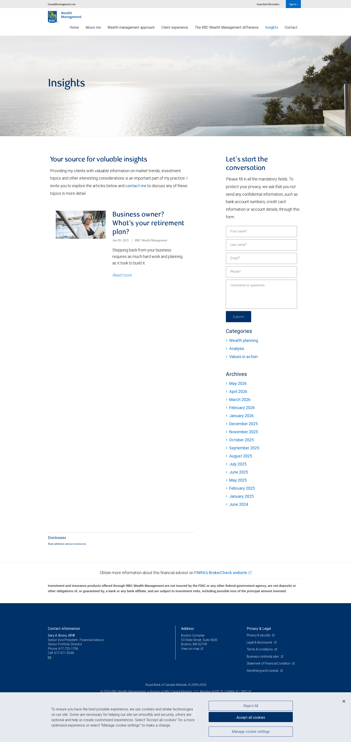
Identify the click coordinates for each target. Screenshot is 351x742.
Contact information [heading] (64, 628)
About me (93, 27)
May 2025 (238, 480)
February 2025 (242, 488)
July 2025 (237, 464)
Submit (238, 316)
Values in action (243, 356)
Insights (271, 27)
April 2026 (238, 391)
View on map (190, 649)
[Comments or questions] (261, 294)
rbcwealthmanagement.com (62, 4)
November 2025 (243, 431)
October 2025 (241, 439)
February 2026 (242, 407)
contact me (135, 185)
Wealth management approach (131, 27)
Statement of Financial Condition (269, 663)
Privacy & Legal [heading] (259, 628)
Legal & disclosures (260, 642)
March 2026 (239, 399)
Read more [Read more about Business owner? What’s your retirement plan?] (121, 275)
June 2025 (238, 472)
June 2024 (238, 504)
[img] (175, 86)
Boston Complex (193, 635)
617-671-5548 (64, 653)
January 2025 (241, 496)
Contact (291, 27)
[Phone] (261, 271)
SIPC (244, 691)
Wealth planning (243, 340)
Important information (268, 4)
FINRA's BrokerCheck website (220, 572)
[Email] (261, 258)
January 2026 (241, 415)
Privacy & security (259, 635)
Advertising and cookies (263, 671)
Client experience (174, 27)
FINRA (229, 691)
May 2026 (238, 383)
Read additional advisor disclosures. (67, 543)
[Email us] (50, 657)
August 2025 (240, 456)
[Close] (344, 701)
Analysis (236, 348)
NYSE (215, 691)
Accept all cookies (250, 717)
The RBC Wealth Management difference (227, 27)
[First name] (261, 231)
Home (74, 27)
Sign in (293, 4)
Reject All (251, 705)
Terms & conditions (260, 649)
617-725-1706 (68, 649)
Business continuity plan (263, 656)
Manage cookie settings (251, 731)
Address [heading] (187, 628)
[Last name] (261, 245)
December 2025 (243, 423)
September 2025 (244, 447)
